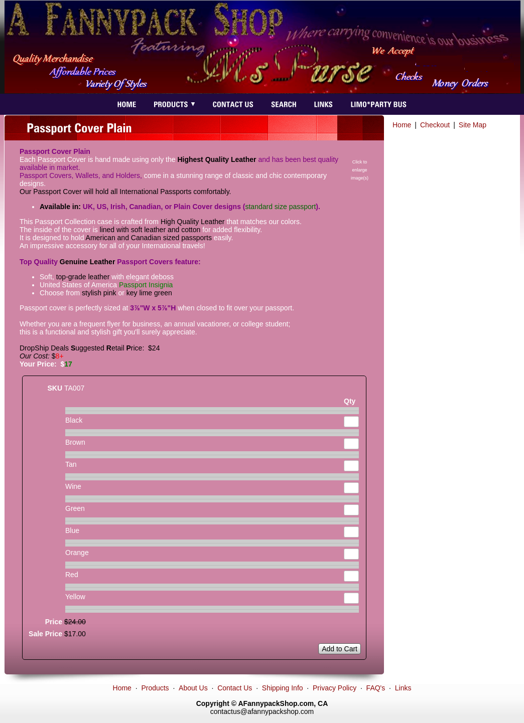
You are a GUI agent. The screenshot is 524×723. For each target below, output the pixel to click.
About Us (193, 688)
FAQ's (375, 688)
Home (401, 125)
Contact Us (234, 688)
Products (155, 688)
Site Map (472, 125)
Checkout (435, 125)
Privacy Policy (334, 688)
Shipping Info (282, 688)
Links (403, 688)
